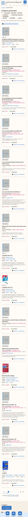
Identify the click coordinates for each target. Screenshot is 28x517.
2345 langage (7, 12)
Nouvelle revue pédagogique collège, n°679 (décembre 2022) (13, 70)
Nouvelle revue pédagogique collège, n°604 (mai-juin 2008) (12, 133)
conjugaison (5, 14)
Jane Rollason (9, 42)
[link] (4, 492)
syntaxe (20, 18)
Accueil (3, 7)
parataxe (5, 18)
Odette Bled (21, 475)
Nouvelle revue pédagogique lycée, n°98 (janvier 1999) (11, 351)
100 (14, 495)
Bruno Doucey (9, 353)
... (16, 491)
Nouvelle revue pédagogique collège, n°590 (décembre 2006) (13, 194)
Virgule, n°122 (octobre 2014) (19, 323)
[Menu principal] (25, 2)
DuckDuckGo (6, 509)
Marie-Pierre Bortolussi (12, 377)
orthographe (6, 16)
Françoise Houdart (10, 259)
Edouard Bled (9, 475)
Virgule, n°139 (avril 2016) (18, 229)
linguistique (13, 12)
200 (17, 495)
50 (10, 495)
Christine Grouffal (10, 379)
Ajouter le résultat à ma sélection (11, 23)
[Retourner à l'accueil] (3, 3)
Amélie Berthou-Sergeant (12, 74)
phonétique (12, 18)
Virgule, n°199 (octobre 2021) (19, 165)
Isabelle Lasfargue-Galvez (12, 380)
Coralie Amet (9, 136)
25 (8, 495)
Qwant (5, 505)
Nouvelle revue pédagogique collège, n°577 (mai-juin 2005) (12, 407)
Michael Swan (9, 257)
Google (5, 507)
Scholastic (8, 44)
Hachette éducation (10, 476)
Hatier (7, 260)
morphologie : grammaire (17, 14)
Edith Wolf (8, 410)
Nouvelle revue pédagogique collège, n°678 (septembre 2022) (13, 102)
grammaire (19, 12)
